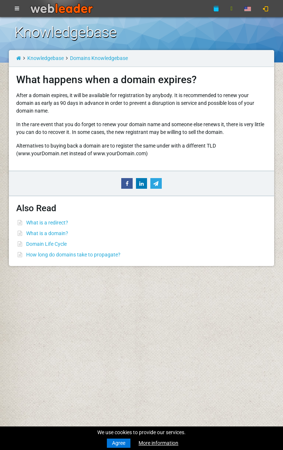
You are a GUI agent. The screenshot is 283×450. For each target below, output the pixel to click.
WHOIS (100, 323)
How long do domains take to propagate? (73, 255)
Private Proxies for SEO (40, 402)
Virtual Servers (31, 373)
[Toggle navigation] (17, 9)
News (20, 309)
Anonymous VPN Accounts (45, 395)
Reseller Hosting (32, 360)
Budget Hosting (32, 344)
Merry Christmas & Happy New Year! (210, 323)
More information (158, 443)
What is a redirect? (47, 223)
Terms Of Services (112, 358)
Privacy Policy (107, 366)
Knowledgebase (45, 58)
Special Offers (107, 395)
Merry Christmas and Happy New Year (212, 302)
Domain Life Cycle (46, 244)
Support (101, 302)
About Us (102, 344)
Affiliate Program (111, 387)
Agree (118, 443)
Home (21, 302)
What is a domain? (47, 233)
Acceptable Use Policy (117, 373)
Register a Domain (35, 323)
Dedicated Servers (34, 381)
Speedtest (103, 331)
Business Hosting (34, 352)
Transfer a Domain (35, 331)
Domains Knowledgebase (99, 58)
